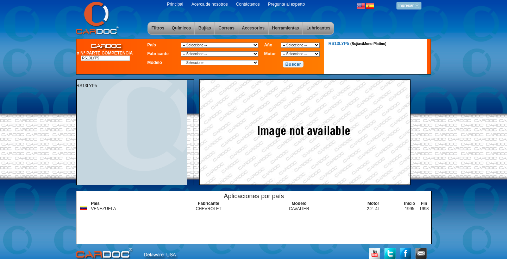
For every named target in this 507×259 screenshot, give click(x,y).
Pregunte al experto (286, 4)
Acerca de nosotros (210, 4)
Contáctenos (247, 4)
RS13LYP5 (357, 43)
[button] (293, 64)
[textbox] (105, 58)
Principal (175, 4)
